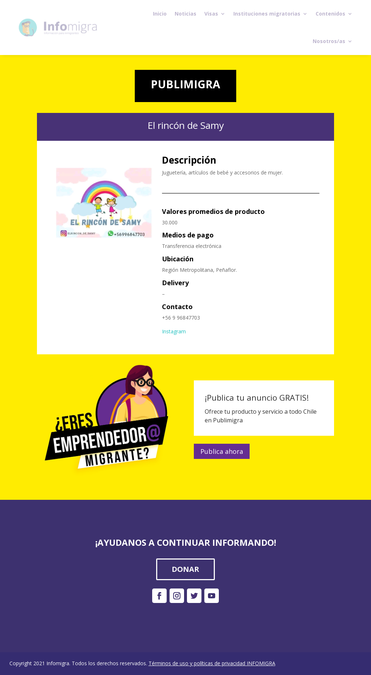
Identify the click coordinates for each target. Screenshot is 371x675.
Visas (211, 13)
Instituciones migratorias (266, 13)
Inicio (160, 13)
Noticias (185, 13)
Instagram (174, 331)
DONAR (185, 569)
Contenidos (330, 13)
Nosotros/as (329, 41)
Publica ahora (221, 451)
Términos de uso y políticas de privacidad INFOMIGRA (212, 663)
